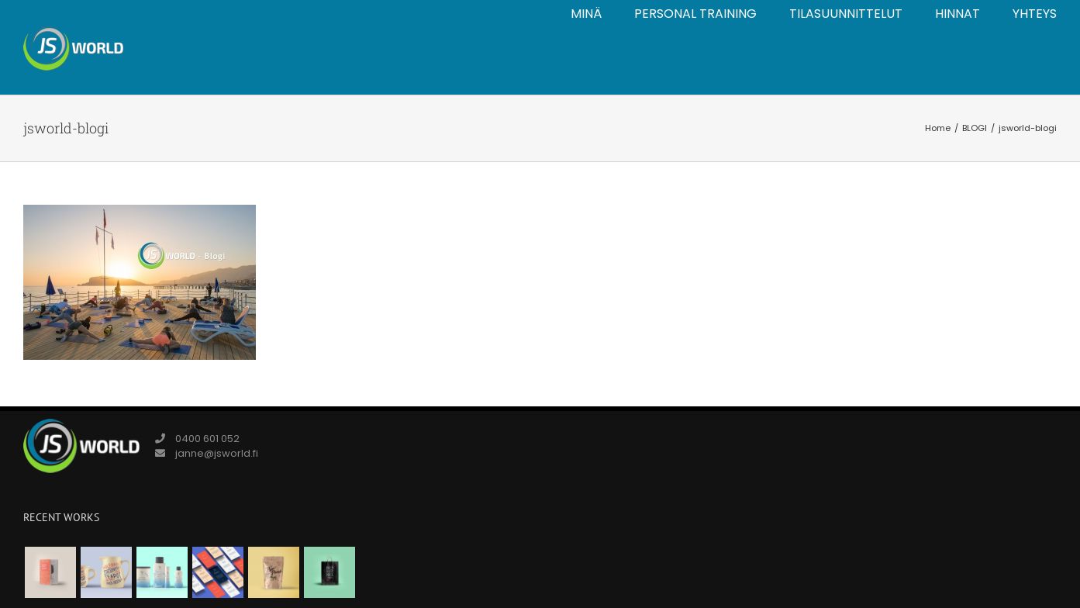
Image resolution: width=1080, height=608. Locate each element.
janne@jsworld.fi (216, 453)
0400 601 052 (207, 438)
